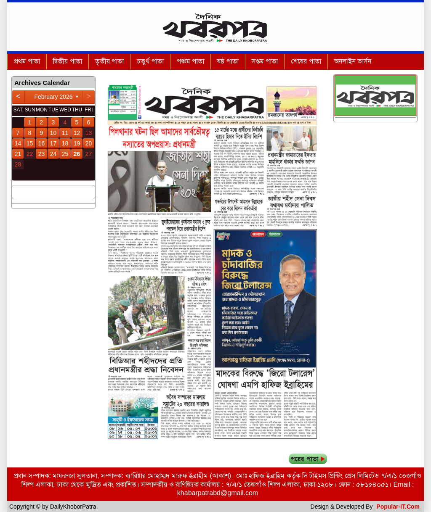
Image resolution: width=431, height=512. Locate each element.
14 (18, 143)
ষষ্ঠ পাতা (227, 61)
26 (77, 153)
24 (53, 153)
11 (65, 132)
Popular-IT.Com (398, 506)
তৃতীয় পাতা (109, 61)
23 (41, 153)
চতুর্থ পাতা (150, 61)
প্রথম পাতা (27, 61)
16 (41, 143)
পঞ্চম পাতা (190, 61)
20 (88, 143)
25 (65, 153)
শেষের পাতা (306, 61)
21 (18, 153)
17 (53, 143)
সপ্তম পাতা (265, 61)
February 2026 (53, 96)
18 (65, 143)
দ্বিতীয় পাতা (67, 61)
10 (53, 132)
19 (77, 143)
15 (30, 143)
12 (77, 132)
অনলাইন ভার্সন (352, 61)
